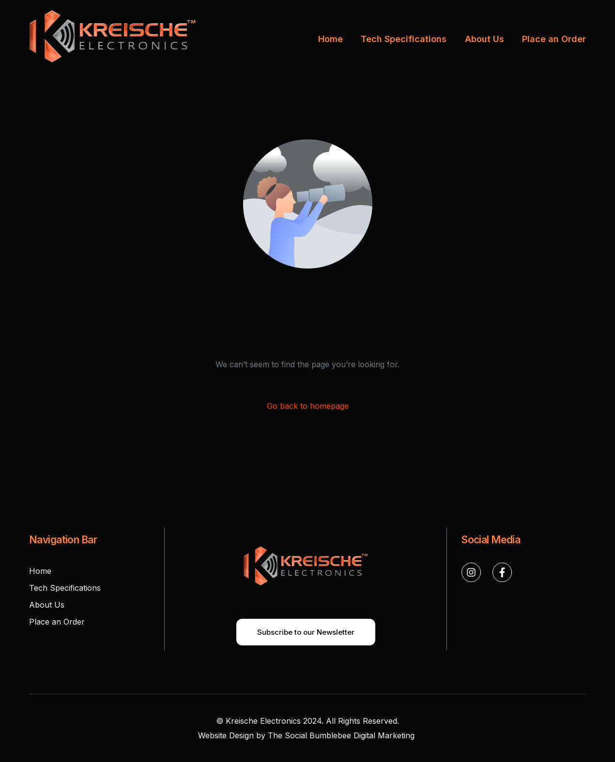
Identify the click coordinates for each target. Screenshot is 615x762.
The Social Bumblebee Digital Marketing (342, 735)
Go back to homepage (308, 406)
